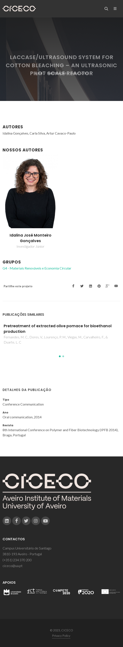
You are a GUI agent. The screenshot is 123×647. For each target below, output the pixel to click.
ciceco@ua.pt (12, 566)
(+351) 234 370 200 (17, 560)
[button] (60, 356)
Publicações (79, 73)
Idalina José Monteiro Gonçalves (30, 238)
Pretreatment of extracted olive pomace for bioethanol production (58, 328)
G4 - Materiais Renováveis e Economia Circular (37, 268)
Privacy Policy (61, 635)
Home (39, 73)
